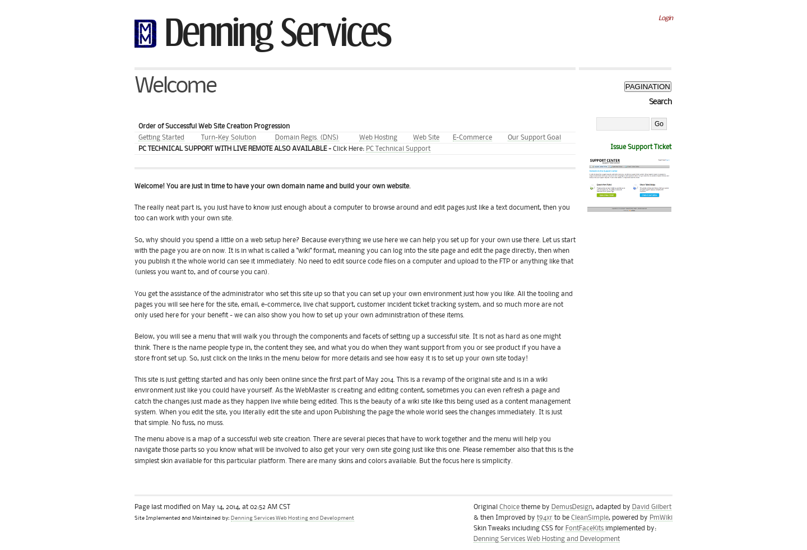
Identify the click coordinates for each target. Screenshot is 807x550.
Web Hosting (378, 138)
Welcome (174, 86)
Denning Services (278, 29)
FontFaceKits (585, 528)
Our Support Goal (534, 138)
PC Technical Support (398, 149)
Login (665, 18)
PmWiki (661, 518)
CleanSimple (590, 518)
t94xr (545, 518)
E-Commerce (472, 138)
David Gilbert (651, 507)
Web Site (426, 138)
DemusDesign (571, 507)
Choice (509, 507)
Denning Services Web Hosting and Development (292, 518)
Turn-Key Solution (228, 138)
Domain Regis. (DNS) (307, 138)
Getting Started (161, 138)
